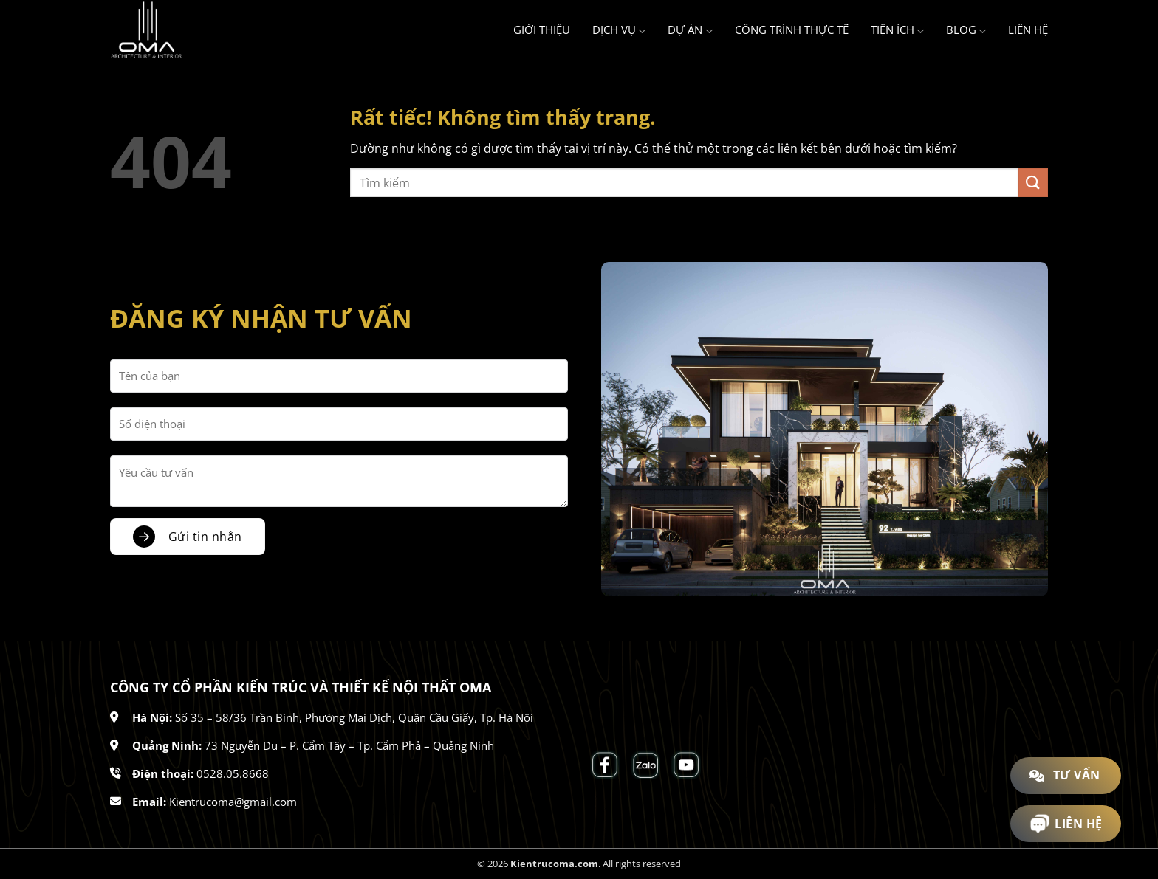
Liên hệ (1028, 29)
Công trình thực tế (792, 29)
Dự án (690, 30)
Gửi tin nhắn (205, 536)
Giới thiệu (541, 29)
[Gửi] (1033, 182)
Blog (966, 30)
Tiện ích (897, 30)
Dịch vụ (618, 30)
